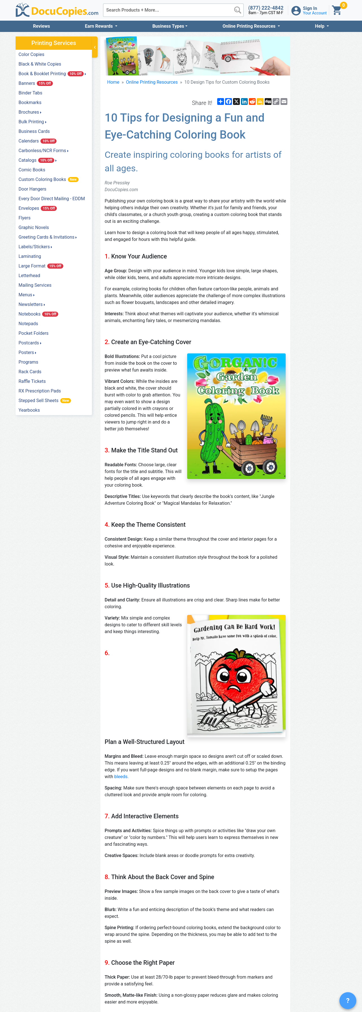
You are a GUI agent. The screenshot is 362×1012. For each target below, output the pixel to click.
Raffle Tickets (32, 381)
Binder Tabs (30, 93)
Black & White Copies (40, 64)
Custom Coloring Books (49, 179)
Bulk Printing (31, 121)
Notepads (28, 323)
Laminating (30, 256)
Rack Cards (30, 371)
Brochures (29, 112)
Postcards (29, 343)
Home (113, 93)
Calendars (38, 141)
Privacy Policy (302, 994)
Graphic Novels (34, 227)
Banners (36, 83)
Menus (25, 294)
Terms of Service (302, 988)
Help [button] (320, 26)
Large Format (41, 266)
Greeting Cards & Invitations (47, 237)
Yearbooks (29, 410)
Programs (28, 362)
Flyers (25, 218)
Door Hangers (32, 189)
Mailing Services (35, 285)
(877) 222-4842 (266, 8)
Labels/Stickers (34, 246)
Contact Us (302, 1001)
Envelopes (38, 208)
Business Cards (34, 131)
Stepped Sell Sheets (45, 400)
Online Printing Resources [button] (250, 26)
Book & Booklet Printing (51, 73)
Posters (26, 352)
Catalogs (36, 160)
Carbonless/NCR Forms (42, 150)
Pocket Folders (34, 333)
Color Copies (31, 54)
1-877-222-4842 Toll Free (221, 988)
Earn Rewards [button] (99, 26)
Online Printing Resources (152, 93)
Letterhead (29, 275)
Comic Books (32, 169)
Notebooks (39, 314)
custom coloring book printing (235, 908)
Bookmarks (30, 102)
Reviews (41, 26)
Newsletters (31, 304)
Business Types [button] (168, 26)
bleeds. (135, 631)
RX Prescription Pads (40, 391)
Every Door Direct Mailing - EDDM (52, 198)
